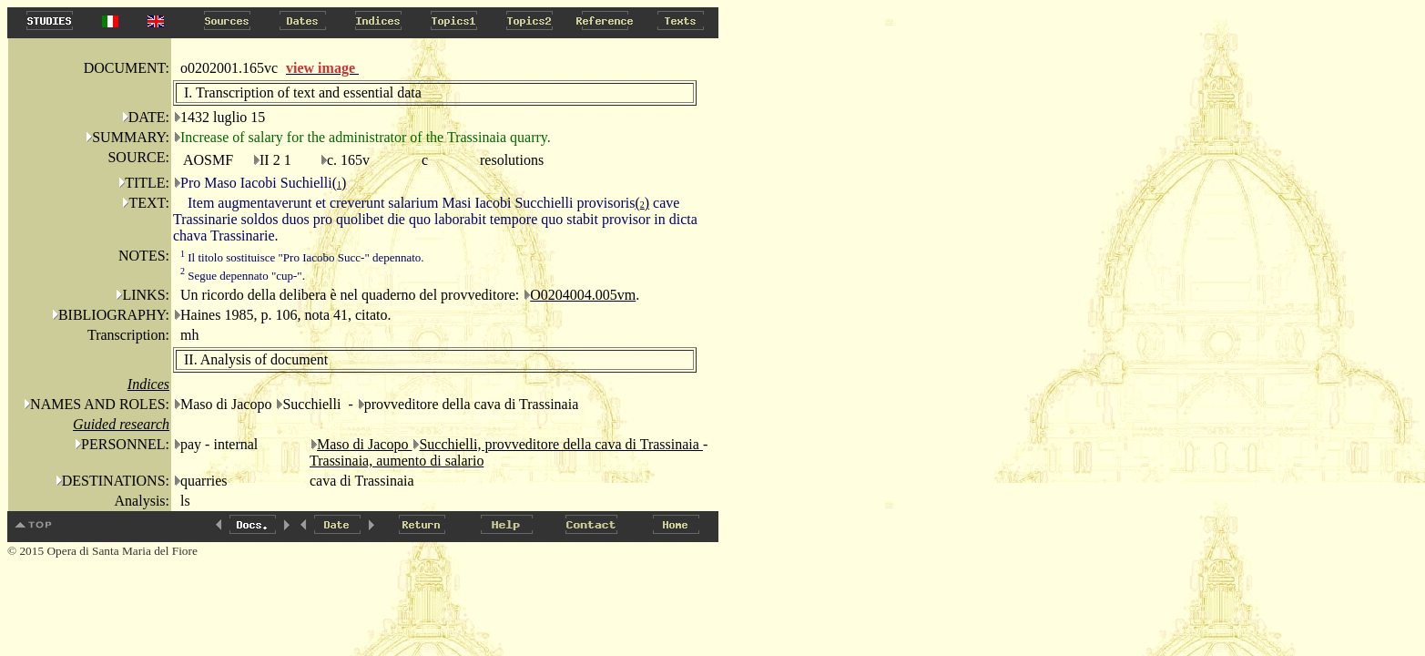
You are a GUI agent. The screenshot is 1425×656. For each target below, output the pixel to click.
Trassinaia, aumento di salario (396, 460)
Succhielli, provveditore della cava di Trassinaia (560, 444)
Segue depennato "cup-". (242, 275)
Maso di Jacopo (364, 444)
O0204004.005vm (583, 294)
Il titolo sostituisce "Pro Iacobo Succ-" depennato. (302, 257)
